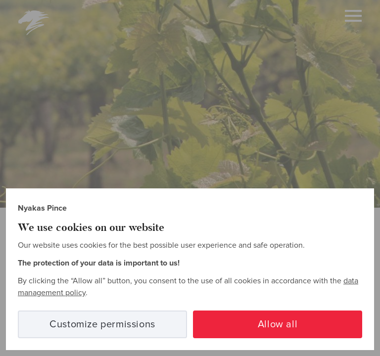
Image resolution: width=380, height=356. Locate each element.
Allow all (277, 324)
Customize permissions (102, 324)
